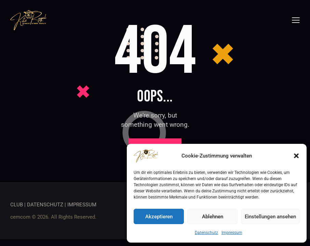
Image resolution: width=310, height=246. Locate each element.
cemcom (20, 217)
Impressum (231, 232)
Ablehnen (212, 217)
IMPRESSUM (81, 205)
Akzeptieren (159, 217)
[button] (296, 155)
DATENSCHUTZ (45, 205)
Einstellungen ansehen (270, 217)
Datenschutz (206, 232)
